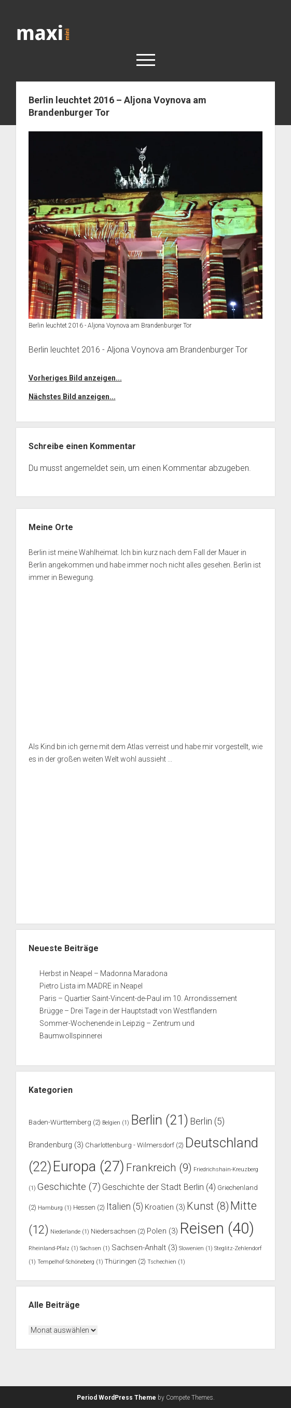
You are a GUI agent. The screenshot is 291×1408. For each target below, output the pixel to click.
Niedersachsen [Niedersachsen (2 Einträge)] (118, 1231)
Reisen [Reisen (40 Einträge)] (216, 1228)
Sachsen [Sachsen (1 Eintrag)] (95, 1248)
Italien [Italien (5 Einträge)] (124, 1206)
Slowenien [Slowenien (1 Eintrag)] (196, 1248)
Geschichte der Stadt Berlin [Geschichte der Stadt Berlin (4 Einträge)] (159, 1187)
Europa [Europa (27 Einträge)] (88, 1166)
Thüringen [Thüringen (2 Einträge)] (125, 1261)
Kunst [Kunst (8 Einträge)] (208, 1206)
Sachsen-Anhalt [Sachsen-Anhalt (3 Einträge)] (144, 1247)
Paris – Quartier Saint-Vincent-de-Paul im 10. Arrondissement (138, 998)
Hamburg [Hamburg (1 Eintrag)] (55, 1207)
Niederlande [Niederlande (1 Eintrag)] (69, 1231)
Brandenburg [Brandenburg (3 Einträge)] (56, 1144)
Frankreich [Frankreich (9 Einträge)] (159, 1167)
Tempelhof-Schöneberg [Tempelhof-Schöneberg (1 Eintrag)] (70, 1261)
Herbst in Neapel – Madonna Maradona (103, 973)
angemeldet (86, 468)
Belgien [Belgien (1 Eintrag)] (115, 1122)
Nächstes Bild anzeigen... (72, 396)
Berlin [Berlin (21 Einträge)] (159, 1120)
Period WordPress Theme (116, 1397)
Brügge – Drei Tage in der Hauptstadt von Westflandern (128, 1011)
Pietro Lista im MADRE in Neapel (91, 986)
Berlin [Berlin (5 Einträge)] (207, 1121)
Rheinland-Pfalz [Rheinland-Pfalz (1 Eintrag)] (53, 1248)
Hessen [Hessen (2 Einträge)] (89, 1207)
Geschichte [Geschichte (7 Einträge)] (69, 1187)
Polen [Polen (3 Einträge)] (162, 1231)
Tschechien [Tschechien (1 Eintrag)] (166, 1261)
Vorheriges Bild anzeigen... (75, 378)
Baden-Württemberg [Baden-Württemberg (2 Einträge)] (65, 1122)
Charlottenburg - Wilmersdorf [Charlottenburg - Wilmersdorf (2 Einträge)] (134, 1145)
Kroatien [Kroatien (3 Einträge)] (165, 1207)
